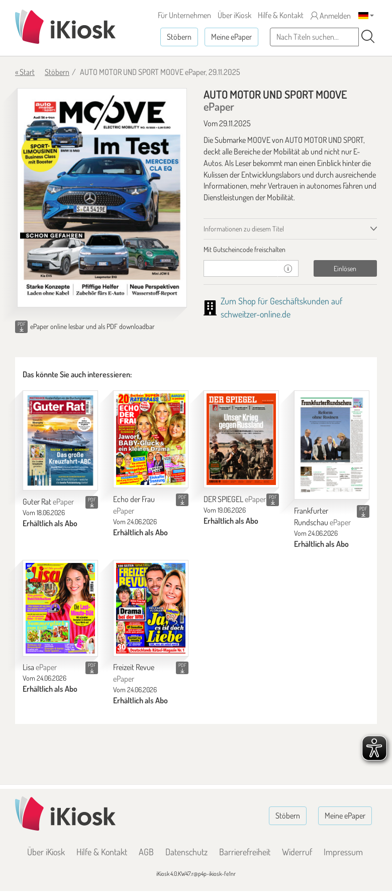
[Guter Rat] (60, 440)
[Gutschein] (241, 268)
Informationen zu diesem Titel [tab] (244, 228)
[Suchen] (368, 37)
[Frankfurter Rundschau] (331, 445)
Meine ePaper (231, 37)
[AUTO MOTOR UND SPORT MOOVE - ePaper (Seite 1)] (102, 197)
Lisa (40, 667)
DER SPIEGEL (235, 499)
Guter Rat (48, 502)
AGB (146, 851)
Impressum (343, 851)
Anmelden (331, 16)
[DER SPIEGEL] (241, 439)
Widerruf (297, 851)
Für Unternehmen (184, 15)
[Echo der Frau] (150, 439)
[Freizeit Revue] (150, 608)
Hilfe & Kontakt (281, 15)
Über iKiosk (234, 15)
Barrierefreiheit (244, 851)
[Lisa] (60, 608)
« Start (25, 72)
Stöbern (179, 37)
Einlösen (345, 268)
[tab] (290, 249)
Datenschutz (186, 851)
